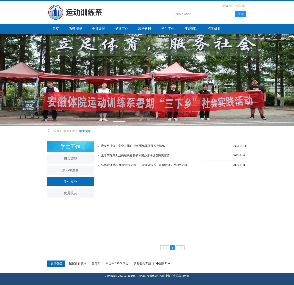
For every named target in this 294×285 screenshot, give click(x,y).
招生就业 (213, 28)
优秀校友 (70, 193)
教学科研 (144, 28)
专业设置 (98, 28)
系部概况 (75, 28)
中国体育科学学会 (117, 263)
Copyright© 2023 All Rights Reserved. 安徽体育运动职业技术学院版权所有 (147, 275)
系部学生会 (70, 170)
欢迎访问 (241, 5)
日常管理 (70, 158)
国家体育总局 (77, 263)
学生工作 (167, 28)
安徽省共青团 (142, 263)
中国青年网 (163, 263)
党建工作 (121, 28)
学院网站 (227, 5)
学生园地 (85, 131)
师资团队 (190, 28)
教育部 (96, 263)
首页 (55, 28)
